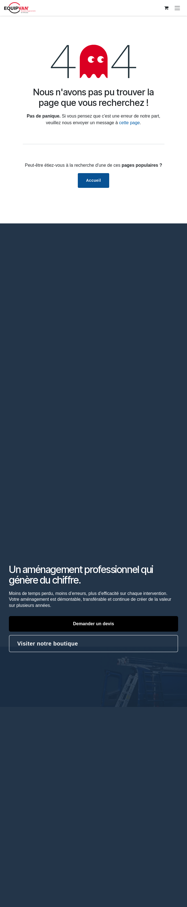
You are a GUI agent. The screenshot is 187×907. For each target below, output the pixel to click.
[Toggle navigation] (177, 8)
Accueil (93, 180)
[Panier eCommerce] (166, 7)
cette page (129, 122)
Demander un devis (93, 623)
